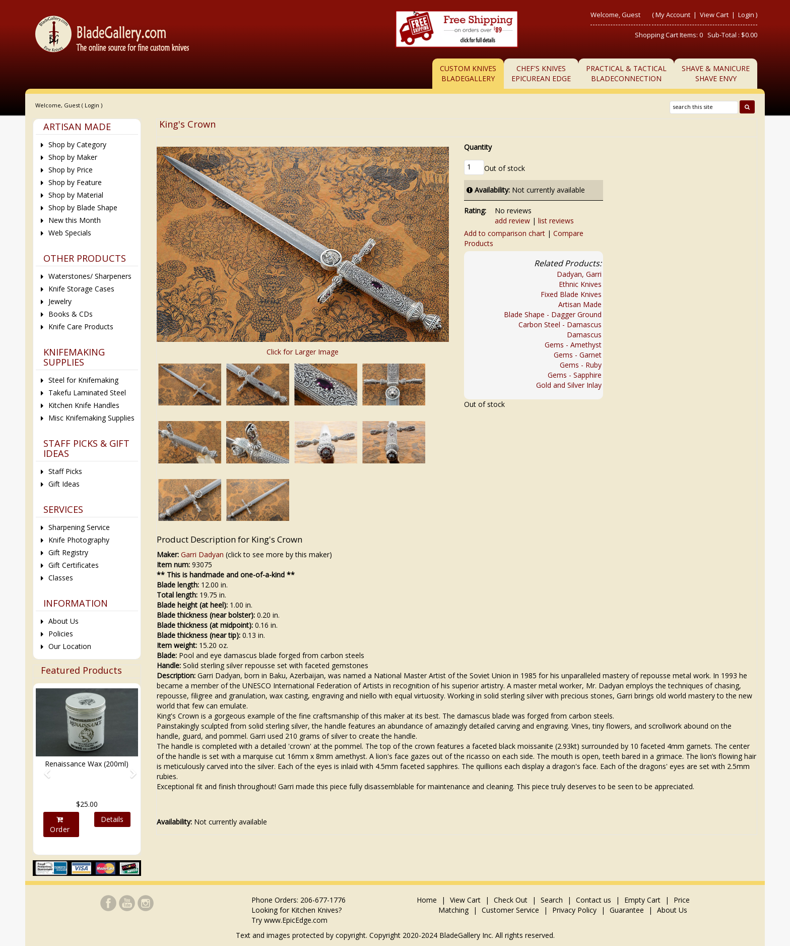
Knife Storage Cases (81, 288)
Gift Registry (68, 552)
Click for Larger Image (303, 352)
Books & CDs (70, 314)
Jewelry (60, 301)
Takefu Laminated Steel (87, 392)
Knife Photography (78, 540)
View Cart (715, 14)
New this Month (74, 220)
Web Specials (69, 233)
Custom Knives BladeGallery (468, 73)
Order (60, 825)
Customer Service (510, 910)
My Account (672, 14)
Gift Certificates (73, 565)
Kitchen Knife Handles (83, 405)
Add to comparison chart (504, 233)
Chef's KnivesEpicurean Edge (541, 73)
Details (112, 819)
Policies (60, 633)
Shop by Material (75, 195)
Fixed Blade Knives (571, 294)
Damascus (584, 334)
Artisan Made (580, 304)
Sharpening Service (79, 527)
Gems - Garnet (578, 355)
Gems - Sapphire (575, 375)
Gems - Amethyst (573, 344)
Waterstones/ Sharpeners (89, 276)
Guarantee (627, 910)
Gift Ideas (64, 484)
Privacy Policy (574, 910)
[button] (43, 769)
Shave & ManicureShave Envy (716, 73)
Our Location (69, 646)
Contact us (593, 900)
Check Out (511, 900)
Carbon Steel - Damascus (560, 324)
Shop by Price (70, 169)
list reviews (556, 220)
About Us (63, 621)
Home (428, 900)
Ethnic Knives (580, 284)
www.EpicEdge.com (295, 920)
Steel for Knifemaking (83, 380)
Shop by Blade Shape (82, 207)
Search (552, 900)
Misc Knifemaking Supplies (91, 418)
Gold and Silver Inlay (569, 385)
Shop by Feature (75, 182)
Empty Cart (642, 900)
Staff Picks (65, 471)
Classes (60, 577)
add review (512, 220)
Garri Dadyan (202, 554)
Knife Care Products (80, 326)
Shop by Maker (72, 157)
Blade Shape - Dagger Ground (553, 314)
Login (746, 14)
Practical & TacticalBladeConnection (626, 73)
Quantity (478, 147)
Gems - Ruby (581, 365)
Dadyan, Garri (579, 274)
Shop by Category (77, 144)
